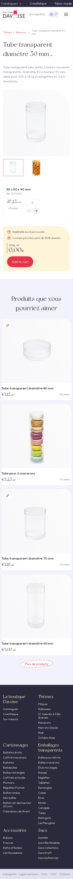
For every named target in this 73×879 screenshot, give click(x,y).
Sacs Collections (48, 848)
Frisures (8, 843)
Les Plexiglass (46, 823)
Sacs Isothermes (48, 858)
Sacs (42, 830)
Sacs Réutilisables (49, 843)
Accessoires (14, 830)
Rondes (42, 772)
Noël (41, 732)
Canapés (43, 808)
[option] (36, 123)
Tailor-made (63, 3)
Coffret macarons (14, 757)
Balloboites (10, 767)
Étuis (41, 798)
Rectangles (45, 787)
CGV (53, 874)
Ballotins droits (12, 752)
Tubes (42, 813)
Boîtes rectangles (14, 772)
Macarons (21, 32)
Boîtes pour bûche (49, 757)
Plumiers (8, 782)
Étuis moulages (47, 767)
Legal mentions (28, 874)
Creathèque (38, 3)
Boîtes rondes (11, 793)
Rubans (7, 837)
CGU (44, 874)
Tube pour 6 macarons (18, 473)
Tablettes (43, 782)
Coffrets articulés (14, 777)
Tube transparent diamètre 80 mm (28, 388)
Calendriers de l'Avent (16, 811)
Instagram (10, 874)
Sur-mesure (10, 719)
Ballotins (8, 762)
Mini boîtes (9, 798)
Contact (65, 874)
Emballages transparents (50, 747)
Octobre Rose (46, 738)
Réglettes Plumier (14, 787)
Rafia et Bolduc (12, 848)
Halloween (44, 709)
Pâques (43, 704)
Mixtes (42, 803)
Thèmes (7, 32)
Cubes (42, 793)
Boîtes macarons (48, 762)
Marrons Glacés (48, 727)
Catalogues (11, 3)
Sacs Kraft (45, 853)
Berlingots (44, 818)
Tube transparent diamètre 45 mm (27, 643)
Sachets (43, 837)
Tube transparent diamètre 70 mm (28, 558)
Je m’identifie (36, 14)
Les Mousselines (12, 853)
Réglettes (43, 777)
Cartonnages (15, 745)
